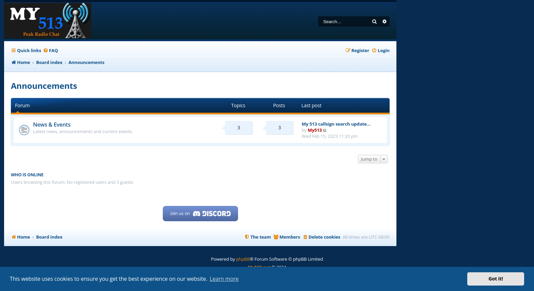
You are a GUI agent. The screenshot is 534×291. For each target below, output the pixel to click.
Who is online (27, 175)
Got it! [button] (495, 278)
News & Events (51, 124)
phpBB (243, 259)
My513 (315, 130)
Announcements (44, 85)
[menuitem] (50, 50)
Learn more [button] (224, 278)
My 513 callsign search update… (336, 124)
